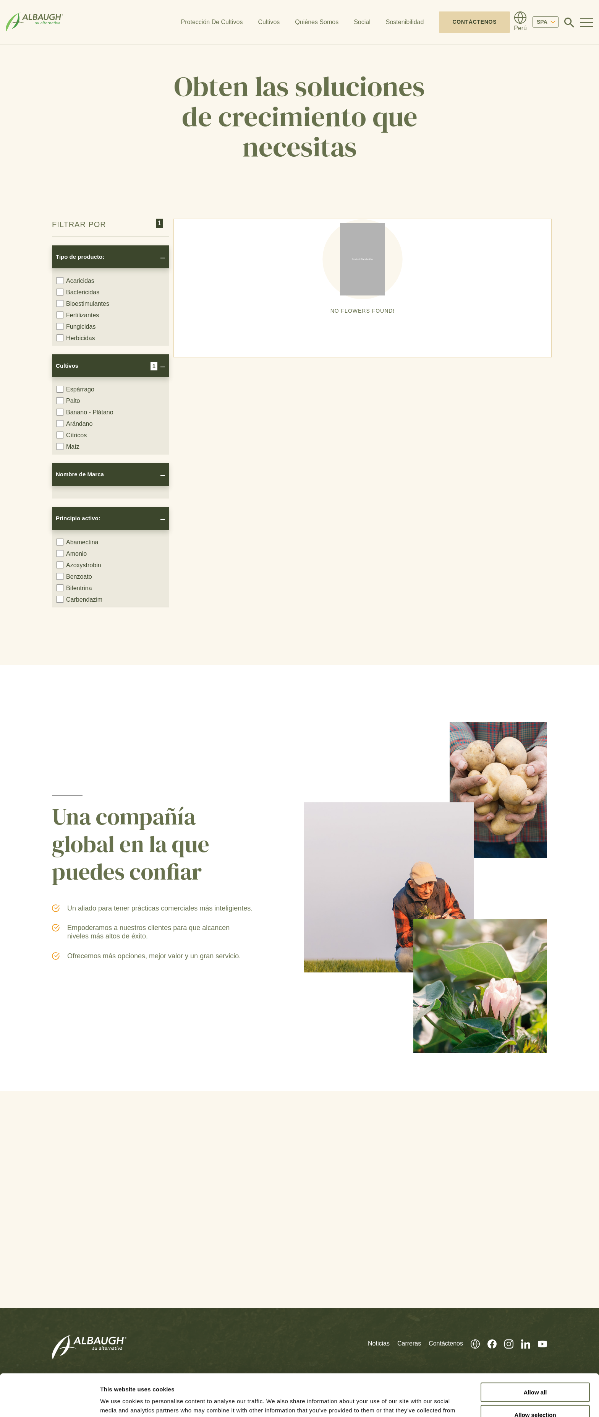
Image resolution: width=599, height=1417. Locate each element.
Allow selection (535, 1372)
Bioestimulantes (83, 303)
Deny (535, 1395)
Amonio (72, 553)
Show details (401, 1402)
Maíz (68, 446)
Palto (68, 400)
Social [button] (362, 22)
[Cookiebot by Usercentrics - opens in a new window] (49, 1402)
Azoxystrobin (79, 565)
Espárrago (75, 389)
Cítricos (72, 435)
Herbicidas (76, 337)
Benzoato (74, 576)
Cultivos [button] (269, 22)
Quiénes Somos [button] (316, 22)
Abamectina (78, 542)
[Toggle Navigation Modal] (586, 22)
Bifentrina (74, 587)
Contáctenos (474, 22)
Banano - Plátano (85, 412)
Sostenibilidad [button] (405, 22)
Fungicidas (76, 326)
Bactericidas (78, 292)
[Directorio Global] (520, 22)
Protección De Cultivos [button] (212, 22)
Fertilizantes (78, 315)
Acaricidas (75, 280)
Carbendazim (79, 599)
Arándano (74, 423)
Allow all (535, 1350)
